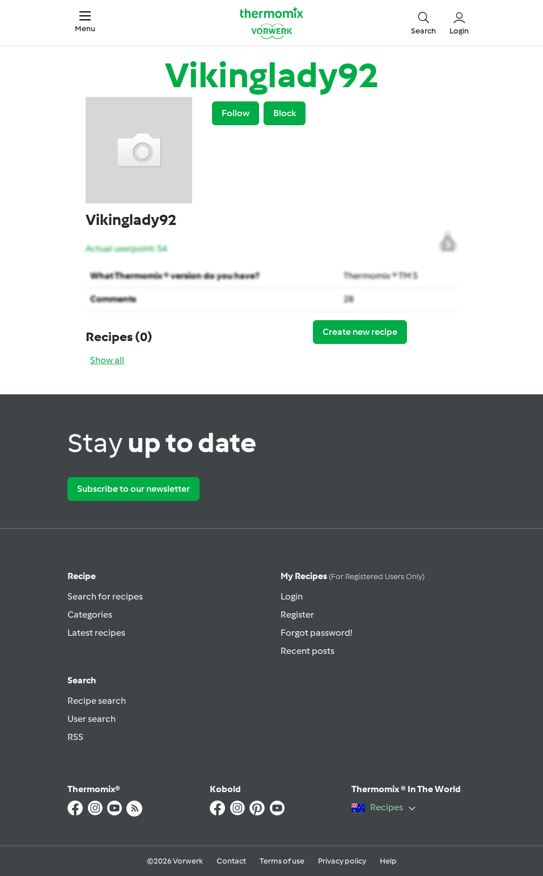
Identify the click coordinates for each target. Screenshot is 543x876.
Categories (89, 614)
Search (81, 680)
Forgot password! (316, 632)
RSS (75, 737)
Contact (231, 861)
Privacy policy (342, 861)
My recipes (353, 576)
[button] (85, 23)
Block (284, 113)
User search (91, 718)
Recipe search (96, 700)
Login (292, 596)
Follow (235, 113)
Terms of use (282, 861)
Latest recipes (96, 632)
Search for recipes (105, 596)
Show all (107, 360)
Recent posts (307, 650)
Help (388, 861)
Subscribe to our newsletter (133, 488)
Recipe (81, 576)
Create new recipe (360, 331)
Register (297, 614)
